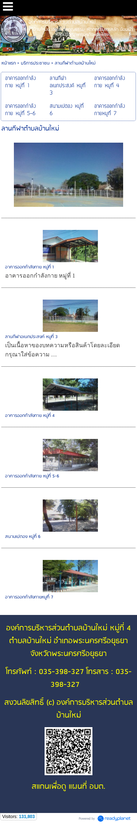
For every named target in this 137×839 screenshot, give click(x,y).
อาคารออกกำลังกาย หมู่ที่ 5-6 (32, 476)
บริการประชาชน (35, 63)
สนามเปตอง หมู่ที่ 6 (23, 537)
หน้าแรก (8, 63)
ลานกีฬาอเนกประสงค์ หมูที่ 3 (31, 337)
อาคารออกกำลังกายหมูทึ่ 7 (29, 597)
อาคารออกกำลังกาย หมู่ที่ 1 (29, 267)
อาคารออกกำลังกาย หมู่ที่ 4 (29, 416)
